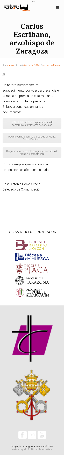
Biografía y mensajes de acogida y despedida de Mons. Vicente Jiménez (32, 152)
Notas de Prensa (51, 65)
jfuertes (10, 65)
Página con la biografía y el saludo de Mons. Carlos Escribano (32, 138)
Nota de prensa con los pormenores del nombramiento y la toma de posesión (32, 123)
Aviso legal (19, 449)
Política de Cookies (40, 449)
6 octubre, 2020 (31, 65)
